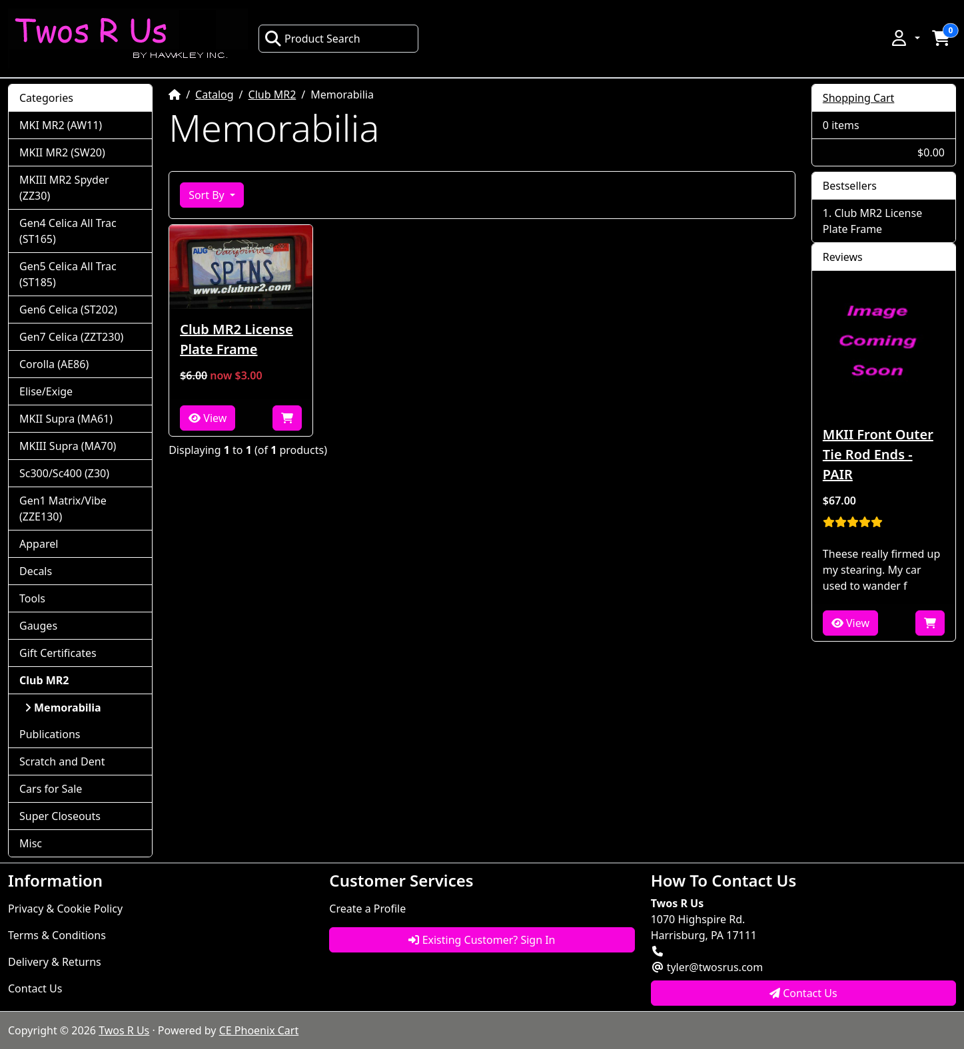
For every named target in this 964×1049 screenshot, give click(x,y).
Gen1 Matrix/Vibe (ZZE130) (63, 508)
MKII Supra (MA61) (66, 418)
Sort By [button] (208, 195)
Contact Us (35, 988)
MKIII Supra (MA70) (67, 446)
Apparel (38, 543)
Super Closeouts (60, 816)
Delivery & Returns (54, 961)
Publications (49, 734)
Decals (35, 571)
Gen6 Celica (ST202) (68, 309)
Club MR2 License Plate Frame (236, 339)
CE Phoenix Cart (259, 1030)
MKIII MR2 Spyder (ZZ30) (64, 187)
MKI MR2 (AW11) (60, 125)
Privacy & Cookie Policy (65, 908)
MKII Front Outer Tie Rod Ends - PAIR (878, 454)
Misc (30, 843)
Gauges (38, 625)
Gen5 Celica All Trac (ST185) (68, 274)
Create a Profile (367, 908)
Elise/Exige (46, 391)
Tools (32, 598)
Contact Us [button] (803, 993)
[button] (904, 38)
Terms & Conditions (57, 935)
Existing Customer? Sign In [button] (481, 940)
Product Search (312, 38)
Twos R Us (124, 1030)
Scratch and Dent (62, 761)
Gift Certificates (58, 653)
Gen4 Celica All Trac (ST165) (68, 231)
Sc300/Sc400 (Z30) (64, 473)
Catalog (214, 94)
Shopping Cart (859, 98)
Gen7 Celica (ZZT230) (71, 336)
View (208, 418)
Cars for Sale (50, 788)
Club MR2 (272, 94)
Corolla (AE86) (54, 364)
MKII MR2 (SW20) (62, 152)
